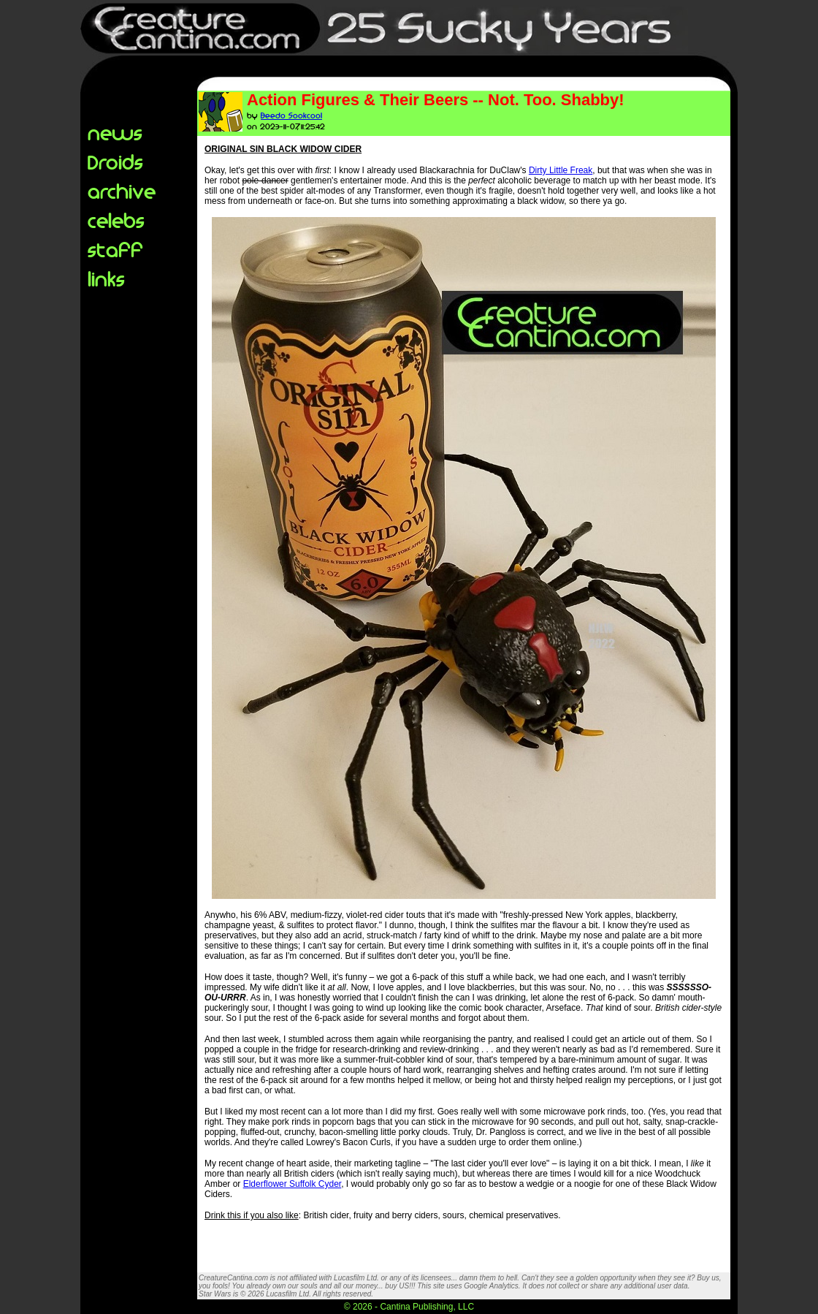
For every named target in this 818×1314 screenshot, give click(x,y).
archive (122, 190)
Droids (115, 161)
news (115, 131)
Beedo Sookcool (291, 115)
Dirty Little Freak (560, 170)
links (106, 278)
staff (115, 248)
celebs (116, 219)
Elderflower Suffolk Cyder (292, 1184)
